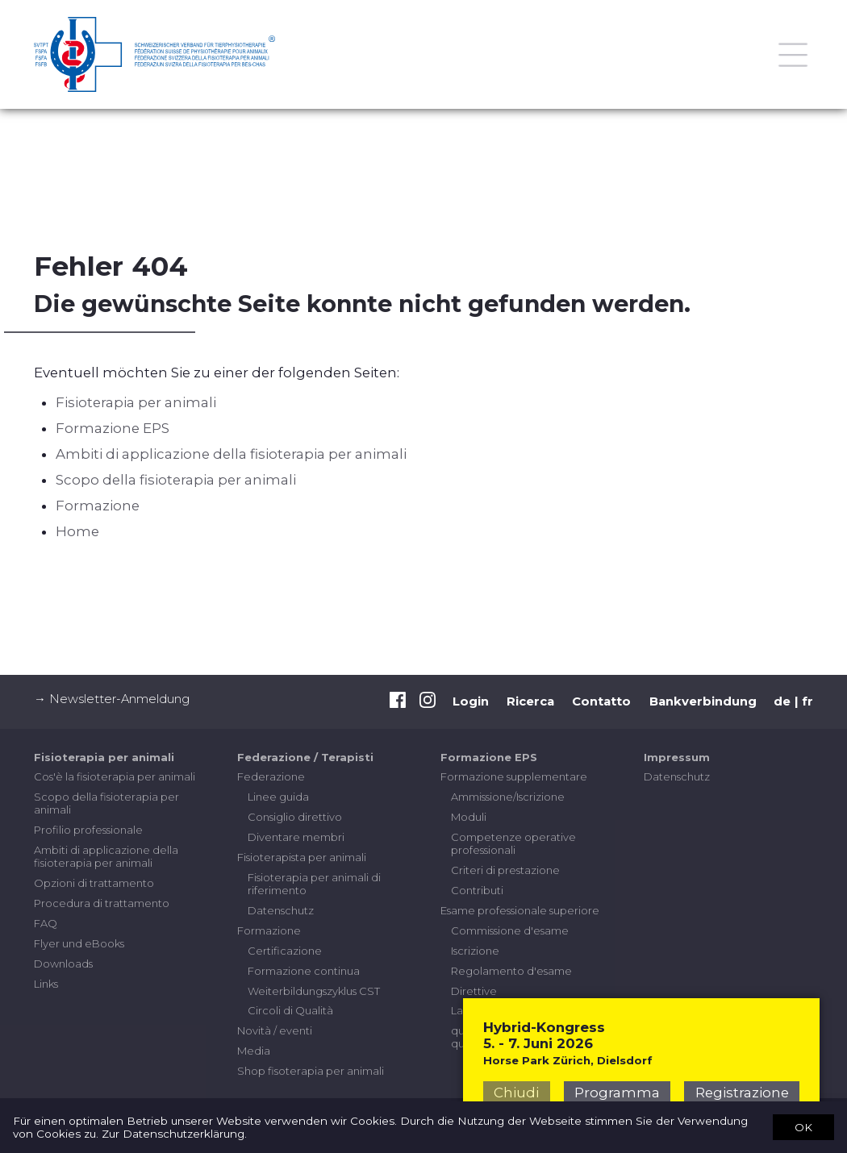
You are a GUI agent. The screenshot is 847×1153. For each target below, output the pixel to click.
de (782, 701)
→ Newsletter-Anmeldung (112, 699)
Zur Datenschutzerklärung (173, 1133)
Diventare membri (296, 836)
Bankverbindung (703, 701)
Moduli (468, 816)
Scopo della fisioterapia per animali (176, 480)
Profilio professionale (88, 829)
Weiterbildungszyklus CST (314, 990)
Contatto (601, 701)
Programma (617, 1092)
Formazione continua (304, 970)
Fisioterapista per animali (301, 857)
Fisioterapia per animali (136, 402)
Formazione (98, 505)
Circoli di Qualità (290, 1010)
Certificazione (285, 950)
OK (803, 1126)
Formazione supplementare (513, 776)
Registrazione (742, 1092)
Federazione (271, 776)
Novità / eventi (274, 1030)
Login (471, 701)
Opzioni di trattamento (94, 882)
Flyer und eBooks (79, 943)
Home (77, 531)
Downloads (63, 963)
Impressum (677, 757)
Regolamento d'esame (511, 970)
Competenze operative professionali (513, 843)
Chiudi (516, 1092)
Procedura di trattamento (101, 903)
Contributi (477, 890)
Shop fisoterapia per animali (310, 1070)
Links (46, 983)
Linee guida (278, 796)
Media (253, 1050)
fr (807, 701)
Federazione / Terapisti (305, 757)
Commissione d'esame (510, 930)
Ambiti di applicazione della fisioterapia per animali (231, 454)
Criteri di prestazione (505, 870)
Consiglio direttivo (295, 816)
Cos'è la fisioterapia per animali (114, 776)
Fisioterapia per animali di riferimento (314, 884)
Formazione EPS (112, 428)
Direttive (474, 990)
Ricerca (530, 701)
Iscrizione (475, 950)
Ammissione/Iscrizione (508, 796)
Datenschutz (281, 910)
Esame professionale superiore (519, 910)
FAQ (45, 923)
